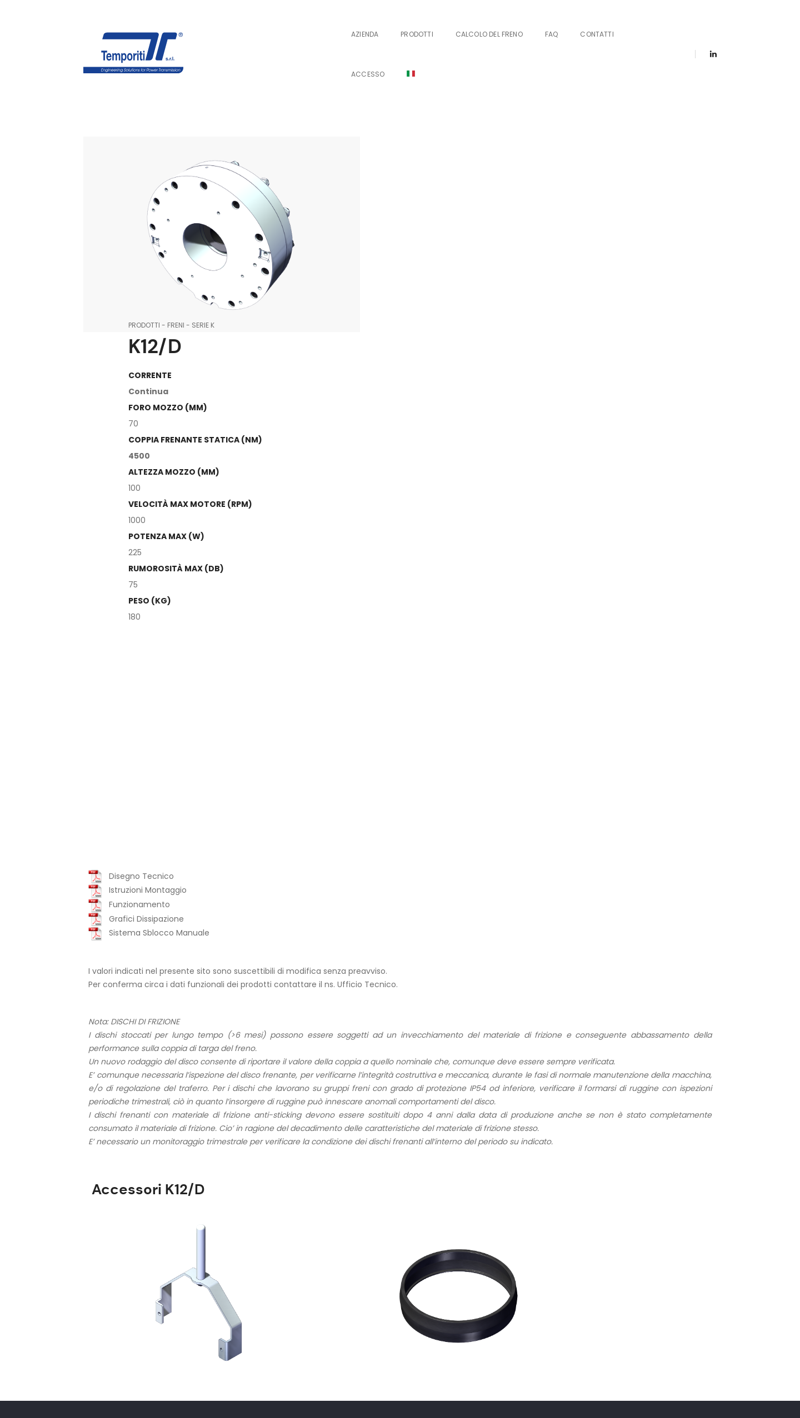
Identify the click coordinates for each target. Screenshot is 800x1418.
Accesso (624, 24)
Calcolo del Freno (460, 24)
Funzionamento (127, 659)
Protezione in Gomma (325, 1072)
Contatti (568, 24)
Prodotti (388, 24)
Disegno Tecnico (129, 631)
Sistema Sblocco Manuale (146, 688)
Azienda (336, 24)
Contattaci (461, 1233)
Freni (397, 83)
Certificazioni (630, 1233)
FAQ (523, 24)
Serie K (424, 83)
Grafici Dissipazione (134, 674)
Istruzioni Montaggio (135, 645)
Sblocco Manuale (158, 1072)
